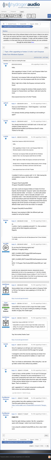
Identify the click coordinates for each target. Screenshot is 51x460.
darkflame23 (5, 285)
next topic (45, 57)
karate (6, 64)
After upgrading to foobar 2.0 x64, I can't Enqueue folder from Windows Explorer (25, 26)
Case (6, 303)
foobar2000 (23, 24)
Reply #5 (14, 244)
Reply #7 (14, 303)
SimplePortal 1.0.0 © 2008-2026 (23, 456)
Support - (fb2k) (34, 24)
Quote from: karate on (23, 141)
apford (6, 103)
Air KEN (5, 244)
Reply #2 (14, 121)
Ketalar (5, 220)
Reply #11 (14, 398)
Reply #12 (14, 414)
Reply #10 (14, 370)
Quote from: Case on (23, 322)
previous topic (38, 57)
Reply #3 (14, 137)
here (32, 42)
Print (46, 47)
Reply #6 (14, 285)
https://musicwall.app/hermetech (20, 298)
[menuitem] (46, 48)
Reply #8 (14, 318)
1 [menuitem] (3, 47)
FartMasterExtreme (6, 398)
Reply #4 (14, 221)
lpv (6, 369)
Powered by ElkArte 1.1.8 (5, 456)
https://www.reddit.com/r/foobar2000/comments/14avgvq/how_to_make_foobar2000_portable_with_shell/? (29, 405)
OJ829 (6, 136)
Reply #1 (14, 103)
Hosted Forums (12, 24)
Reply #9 (14, 344)
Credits (13, 456)
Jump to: (31, 446)
